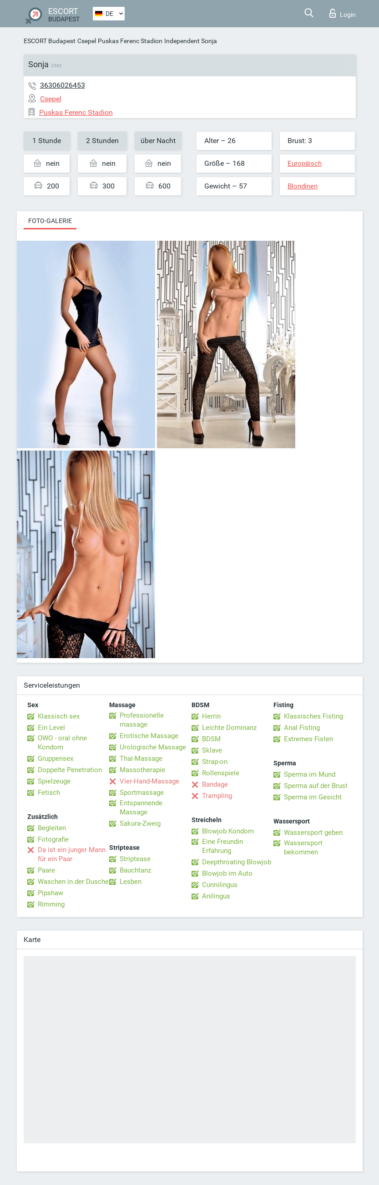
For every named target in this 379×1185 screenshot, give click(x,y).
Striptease (135, 859)
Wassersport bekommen (303, 847)
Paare (46, 870)
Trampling (217, 796)
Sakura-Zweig (140, 823)
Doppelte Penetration (70, 770)
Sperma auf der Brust (316, 786)
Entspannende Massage (141, 807)
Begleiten (52, 828)
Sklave (212, 750)
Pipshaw (50, 893)
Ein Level (51, 728)
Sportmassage (142, 792)
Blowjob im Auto (227, 873)
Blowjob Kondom (228, 831)
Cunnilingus (220, 885)
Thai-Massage (141, 758)
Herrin (211, 716)
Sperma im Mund (309, 774)
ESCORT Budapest (50, 41)
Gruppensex (55, 758)
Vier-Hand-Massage (149, 781)
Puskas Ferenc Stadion (130, 41)
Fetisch (49, 792)
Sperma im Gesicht (313, 797)
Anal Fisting (302, 728)
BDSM (211, 739)
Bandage (215, 784)
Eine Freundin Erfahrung (222, 846)
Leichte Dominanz (229, 728)
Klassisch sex (59, 716)
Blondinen (303, 186)
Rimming (51, 904)
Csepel (86, 41)
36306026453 (62, 85)
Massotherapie (142, 770)
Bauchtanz (135, 870)
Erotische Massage (149, 736)
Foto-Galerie (50, 220)
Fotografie (53, 839)
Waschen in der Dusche (73, 882)
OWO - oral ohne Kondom (62, 742)
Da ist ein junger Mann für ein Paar (72, 854)
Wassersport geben (313, 832)
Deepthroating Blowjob (236, 862)
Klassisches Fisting (313, 716)
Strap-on (214, 762)
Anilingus (216, 896)
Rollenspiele (220, 773)
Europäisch (305, 163)
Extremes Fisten (308, 739)
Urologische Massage (153, 747)
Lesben (130, 882)
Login (342, 13)
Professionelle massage (142, 720)
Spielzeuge (54, 781)
